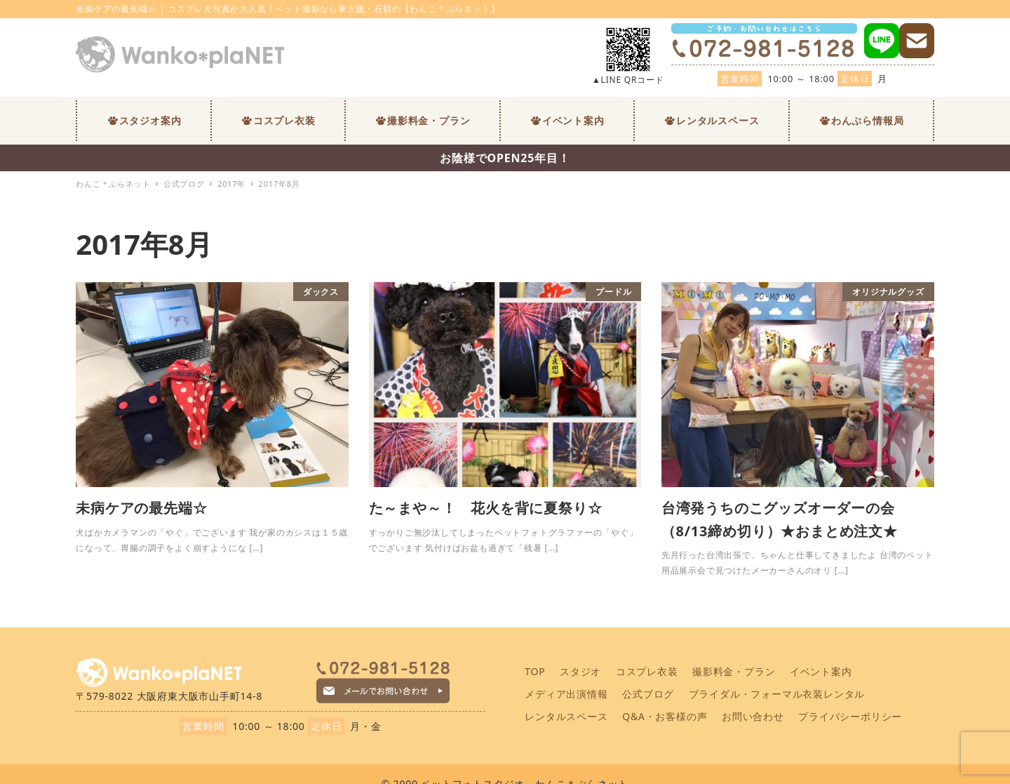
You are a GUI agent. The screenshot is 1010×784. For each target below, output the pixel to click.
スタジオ (580, 671)
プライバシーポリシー (850, 716)
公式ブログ (648, 693)
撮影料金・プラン (733, 671)
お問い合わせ (753, 716)
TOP (535, 671)
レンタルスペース (566, 716)
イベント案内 (821, 671)
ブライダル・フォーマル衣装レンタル (777, 693)
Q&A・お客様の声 (664, 716)
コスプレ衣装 (647, 671)
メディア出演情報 (566, 693)
